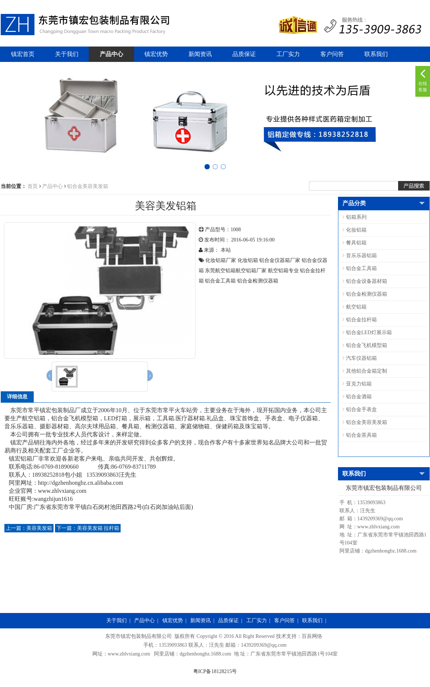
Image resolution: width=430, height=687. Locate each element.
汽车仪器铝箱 (361, 358)
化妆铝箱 (248, 260)
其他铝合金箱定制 (366, 371)
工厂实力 (288, 54)
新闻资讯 (200, 54)
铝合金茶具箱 (361, 435)
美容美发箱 (29, 528)
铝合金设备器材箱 (366, 281)
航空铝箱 (356, 307)
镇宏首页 (22, 54)
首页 (32, 186)
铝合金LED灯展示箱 (369, 332)
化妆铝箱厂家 (220, 260)
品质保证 (244, 54)
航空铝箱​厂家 (251, 270)
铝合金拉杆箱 (361, 319)
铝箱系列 (356, 217)
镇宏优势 (156, 54)
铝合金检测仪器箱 (257, 281)
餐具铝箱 (356, 242)
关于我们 (66, 54)
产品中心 (111, 54)
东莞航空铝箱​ (220, 270)
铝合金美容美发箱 (87, 186)
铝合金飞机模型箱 (366, 345)
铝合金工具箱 (220, 281)
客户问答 (332, 54)
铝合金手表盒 (361, 409)
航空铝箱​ (278, 270)
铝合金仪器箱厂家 (279, 260)
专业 (293, 270)
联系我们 (376, 54)
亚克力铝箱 (359, 384)
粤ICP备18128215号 (215, 671)
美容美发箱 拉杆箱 (88, 528)
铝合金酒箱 (359, 396)
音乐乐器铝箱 (361, 255)
